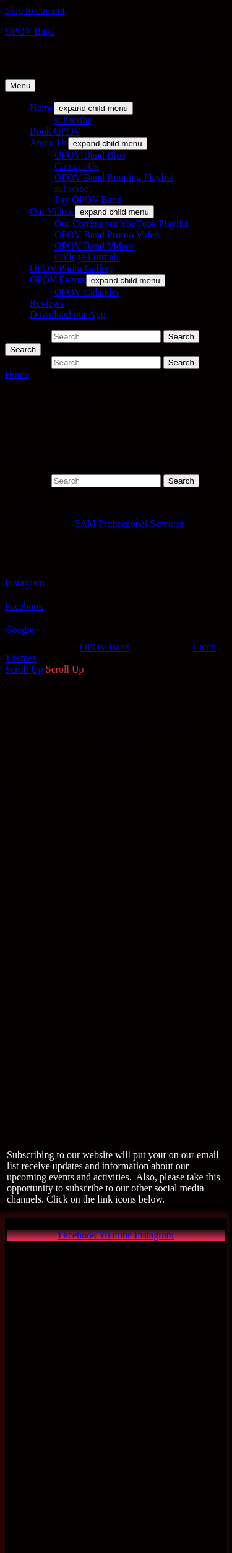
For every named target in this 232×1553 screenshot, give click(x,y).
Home (42, 107)
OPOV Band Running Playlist (113, 177)
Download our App (68, 314)
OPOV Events (58, 280)
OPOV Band (30, 31)
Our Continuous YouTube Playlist (121, 223)
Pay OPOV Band (88, 199)
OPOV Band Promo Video (107, 235)
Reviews (47, 303)
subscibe (71, 188)
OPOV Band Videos (94, 246)
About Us (49, 143)
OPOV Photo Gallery (72, 268)
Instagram (25, 583)
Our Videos (52, 211)
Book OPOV (55, 131)
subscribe (73, 120)
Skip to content (35, 10)
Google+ (22, 629)
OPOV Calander (86, 292)
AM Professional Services (131, 523)
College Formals (87, 257)
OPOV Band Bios (89, 155)
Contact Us (76, 166)
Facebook (24, 606)
